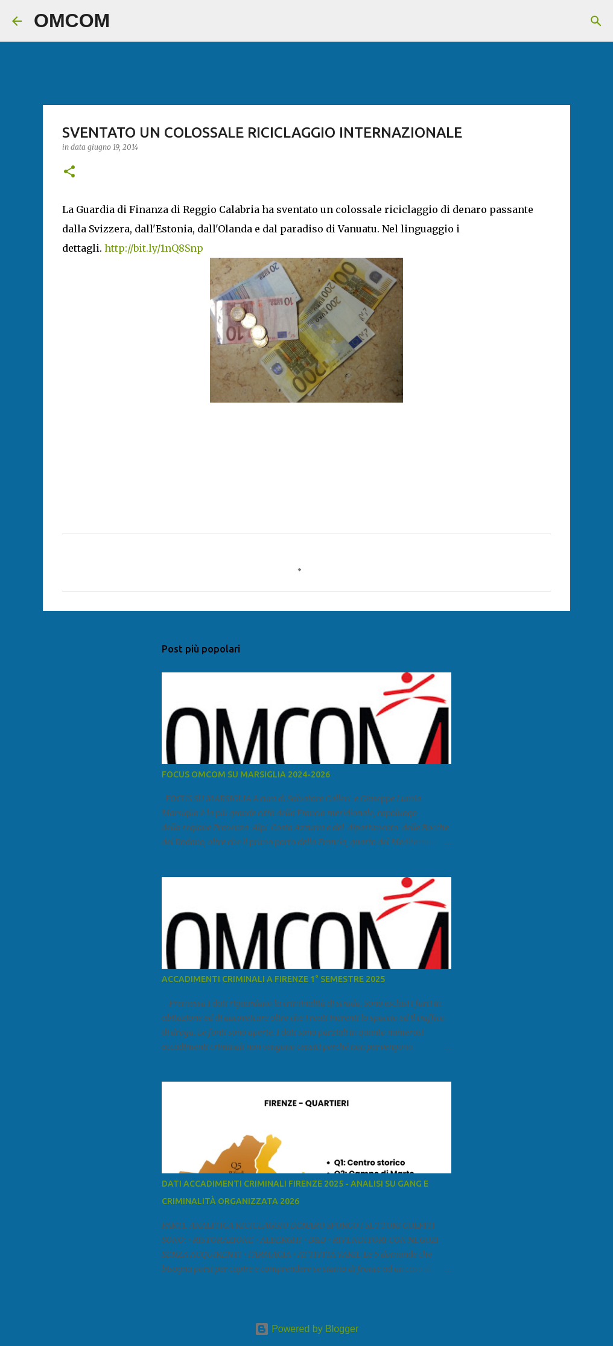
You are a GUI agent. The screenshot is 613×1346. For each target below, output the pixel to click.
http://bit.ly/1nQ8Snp (153, 248)
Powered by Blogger (307, 1329)
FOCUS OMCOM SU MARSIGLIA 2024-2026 (246, 774)
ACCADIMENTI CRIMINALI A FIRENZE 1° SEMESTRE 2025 (273, 979)
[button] (69, 172)
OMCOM (72, 20)
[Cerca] (126, 21)
